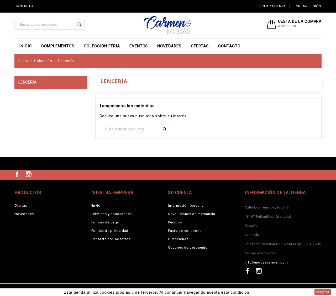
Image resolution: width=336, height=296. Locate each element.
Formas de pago (105, 222)
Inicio (25, 46)
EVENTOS (138, 46)
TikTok (40, 174)
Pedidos (175, 222)
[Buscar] (49, 24)
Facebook (17, 174)
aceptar (322, 292)
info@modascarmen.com (266, 262)
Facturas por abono (185, 231)
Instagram (29, 174)
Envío (96, 205)
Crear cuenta (272, 6)
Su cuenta (180, 192)
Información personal (186, 205)
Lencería (27, 82)
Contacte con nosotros (111, 239)
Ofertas (200, 46)
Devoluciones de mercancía (191, 214)
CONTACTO (23, 6)
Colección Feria (102, 46)
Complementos (58, 46)
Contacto (229, 46)
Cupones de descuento (188, 247)
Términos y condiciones (111, 214)
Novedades (169, 46)
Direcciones (178, 239)
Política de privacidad (110, 231)
